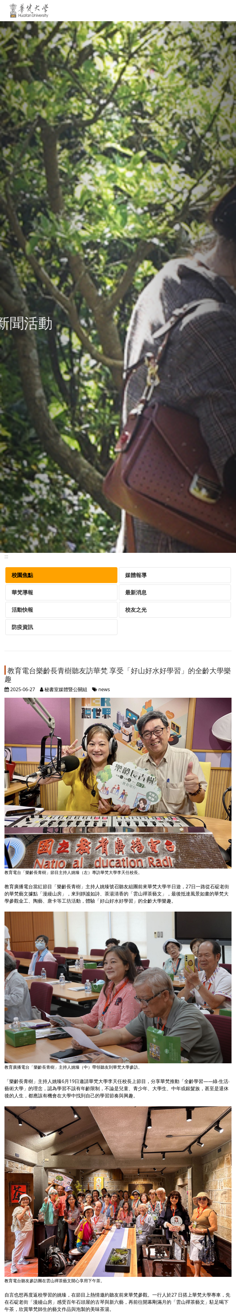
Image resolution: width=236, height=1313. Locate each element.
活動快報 (22, 609)
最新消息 (136, 592)
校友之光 (136, 609)
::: (6, 556)
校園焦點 (22, 575)
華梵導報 (22, 592)
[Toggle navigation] (224, 11)
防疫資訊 (22, 627)
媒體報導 (136, 575)
